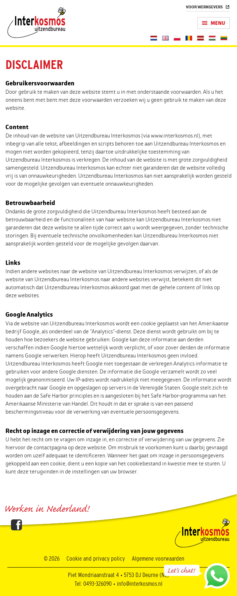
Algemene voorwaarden (158, 559)
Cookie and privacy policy (95, 559)
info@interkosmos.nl (140, 584)
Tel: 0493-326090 (93, 584)
